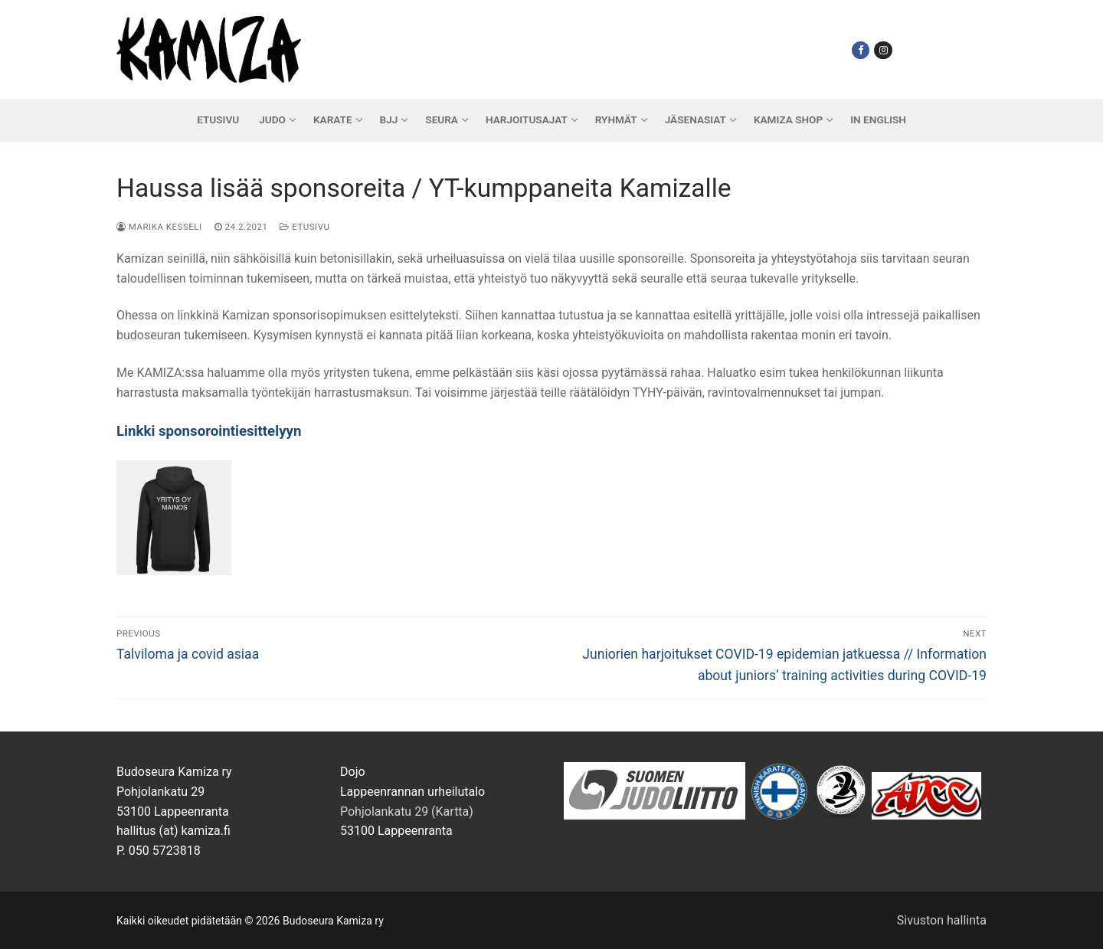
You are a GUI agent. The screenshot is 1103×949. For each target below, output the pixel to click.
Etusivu (304, 226)
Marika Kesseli (159, 226)
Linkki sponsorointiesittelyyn (208, 431)
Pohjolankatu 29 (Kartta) (406, 811)
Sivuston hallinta (942, 920)
